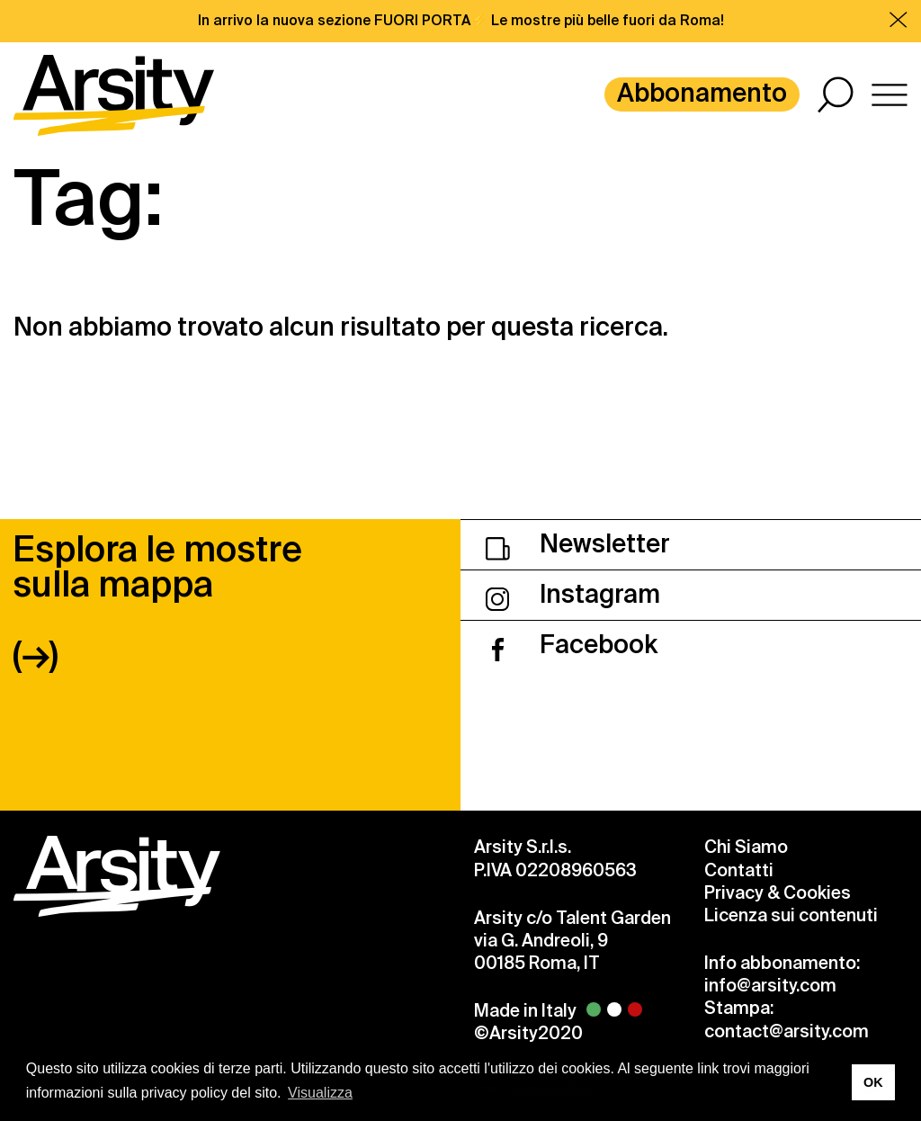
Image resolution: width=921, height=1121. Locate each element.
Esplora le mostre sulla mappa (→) (157, 602)
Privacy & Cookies (777, 893)
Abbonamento (702, 93)
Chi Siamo (746, 847)
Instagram (573, 594)
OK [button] (873, 1082)
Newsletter (578, 543)
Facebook (571, 644)
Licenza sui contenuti (791, 915)
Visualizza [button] (320, 1092)
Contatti (738, 870)
